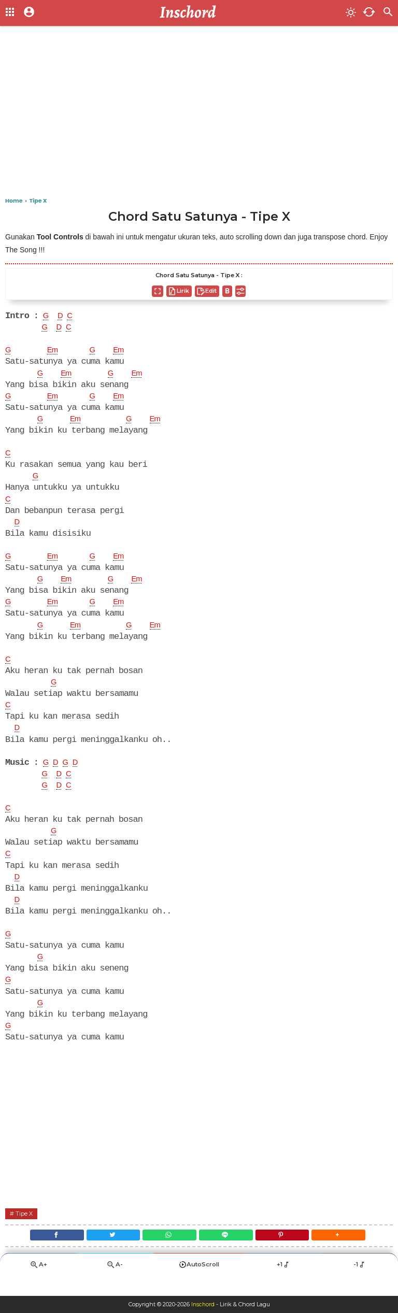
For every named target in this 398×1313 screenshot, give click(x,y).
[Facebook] (46, 1253)
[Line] (228, 1253)
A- (114, 1285)
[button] (349, 1253)
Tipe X (25, 1229)
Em (54, 352)
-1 (360, 1284)
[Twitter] (107, 1253)
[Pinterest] (289, 1253)
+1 (283, 1284)
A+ (38, 1285)
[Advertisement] (199, 114)
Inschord (203, 1304)
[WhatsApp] (167, 1253)
